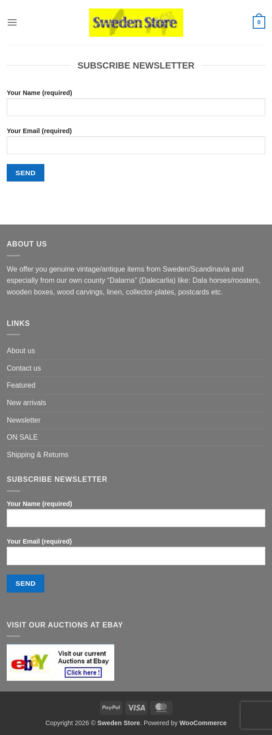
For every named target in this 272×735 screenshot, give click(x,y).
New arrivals (26, 402)
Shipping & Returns (38, 454)
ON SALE (22, 437)
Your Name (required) (136, 106)
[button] (12, 22)
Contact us (24, 368)
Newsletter (24, 420)
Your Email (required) (136, 144)
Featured (21, 385)
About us (21, 351)
